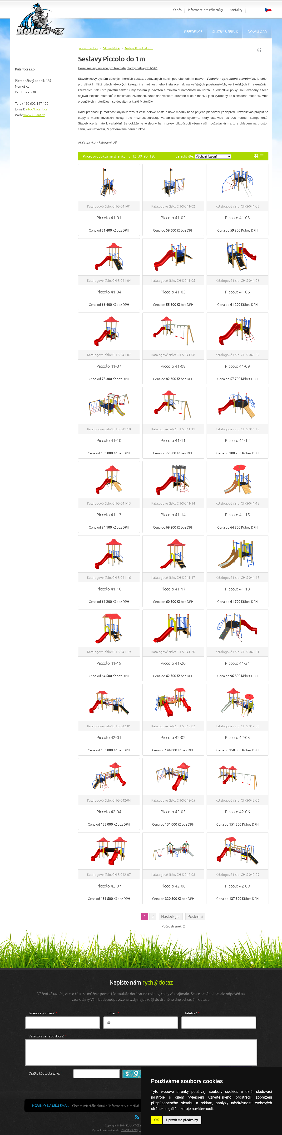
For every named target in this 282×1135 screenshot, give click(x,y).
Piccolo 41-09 (237, 366)
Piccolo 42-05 (173, 811)
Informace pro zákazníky (205, 9)
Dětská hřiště (111, 48)
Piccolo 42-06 (237, 811)
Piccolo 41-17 (173, 588)
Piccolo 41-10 (108, 440)
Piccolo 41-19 (108, 663)
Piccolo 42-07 (108, 885)
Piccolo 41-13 (108, 514)
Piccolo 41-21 (237, 663)
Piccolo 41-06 (237, 291)
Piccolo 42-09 (237, 885)
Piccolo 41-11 (173, 440)
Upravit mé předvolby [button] (182, 1120)
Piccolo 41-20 (173, 663)
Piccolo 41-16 (108, 588)
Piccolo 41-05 (173, 291)
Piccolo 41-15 (237, 514)
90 (146, 156)
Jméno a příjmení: (43, 1013)
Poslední (195, 916)
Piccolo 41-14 (173, 514)
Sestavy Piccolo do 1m (139, 48)
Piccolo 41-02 (173, 217)
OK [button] (156, 1120)
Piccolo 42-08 (173, 885)
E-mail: (113, 1013)
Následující (170, 916)
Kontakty (235, 9)
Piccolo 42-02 (173, 737)
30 (140, 156)
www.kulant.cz (34, 114)
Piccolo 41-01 (108, 217)
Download (257, 31)
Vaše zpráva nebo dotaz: (47, 1036)
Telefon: (192, 1013)
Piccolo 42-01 (108, 737)
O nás (177, 9)
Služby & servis (225, 31)
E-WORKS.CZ (129, 1130)
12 (134, 156)
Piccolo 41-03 (237, 217)
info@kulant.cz (36, 109)
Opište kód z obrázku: (45, 1073)
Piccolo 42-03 (237, 737)
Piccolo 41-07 (108, 366)
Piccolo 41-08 (173, 366)
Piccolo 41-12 (237, 440)
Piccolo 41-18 (237, 588)
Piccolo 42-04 (108, 811)
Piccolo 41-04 (108, 291)
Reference (193, 31)
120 (152, 156)
